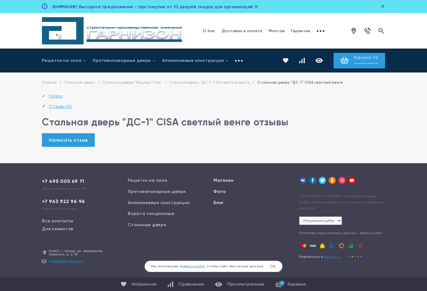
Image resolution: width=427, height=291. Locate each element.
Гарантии (300, 30)
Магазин (223, 180)
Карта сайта (371, 233)
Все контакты (58, 220)
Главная (49, 82)
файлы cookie (192, 266)
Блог (218, 202)
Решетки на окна (64, 60)
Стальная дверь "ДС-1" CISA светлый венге (210, 82)
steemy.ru (332, 257)
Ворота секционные (151, 213)
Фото (219, 191)
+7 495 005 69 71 (63, 181)
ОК (273, 266)
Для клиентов (57, 228)
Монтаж (277, 30)
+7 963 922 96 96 (63, 201)
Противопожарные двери (124, 60)
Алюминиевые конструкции (195, 60)
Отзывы (325, 30)
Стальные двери (79, 82)
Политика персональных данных (327, 233)
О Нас (209, 30)
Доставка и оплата (242, 30)
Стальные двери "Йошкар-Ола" (132, 82)
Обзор (56, 96)
